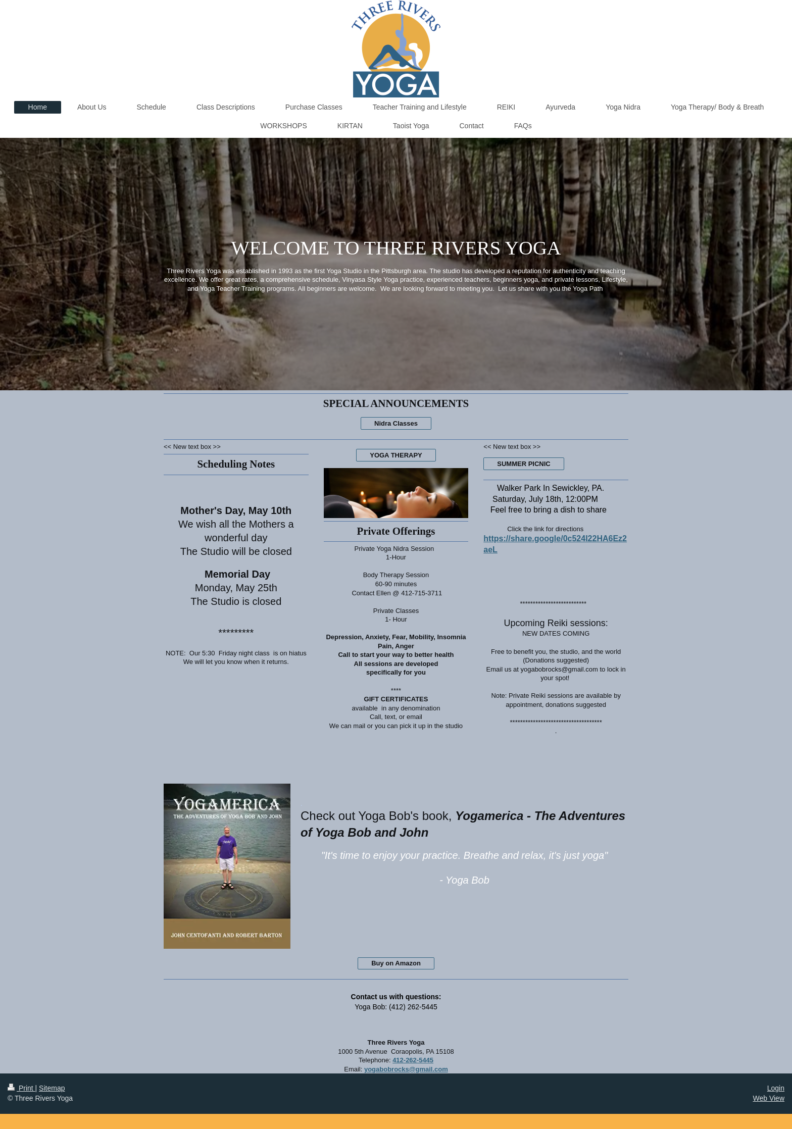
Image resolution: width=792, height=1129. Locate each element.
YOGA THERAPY (396, 455)
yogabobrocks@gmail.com (406, 1069)
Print (21, 1088)
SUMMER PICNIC (523, 464)
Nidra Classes (396, 423)
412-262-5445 (412, 1060)
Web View (768, 1098)
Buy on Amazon (396, 963)
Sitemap (52, 1088)
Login (775, 1088)
